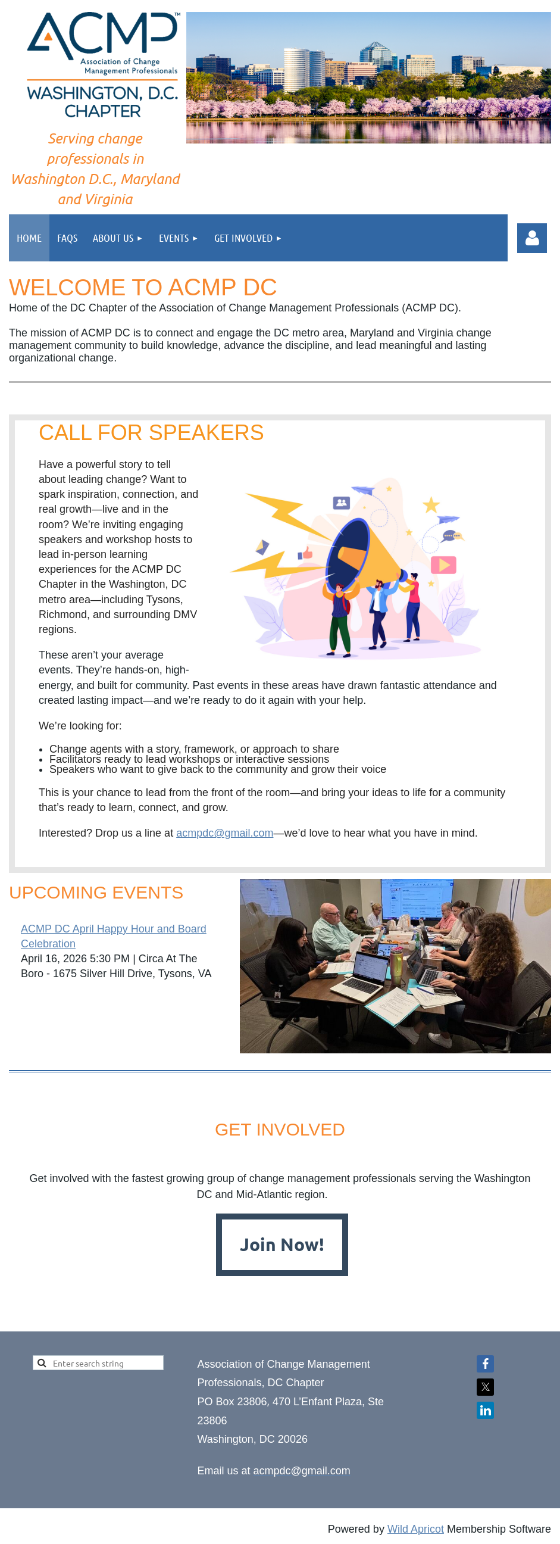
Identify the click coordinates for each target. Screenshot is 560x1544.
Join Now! (282, 1244)
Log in (532, 238)
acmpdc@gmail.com (224, 833)
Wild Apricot (415, 1529)
